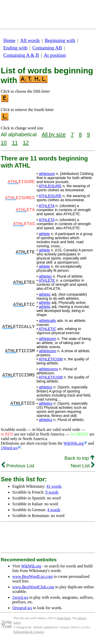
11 (15, 142)
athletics (45, 387)
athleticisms (48, 369)
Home (9, 40)
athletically (47, 321)
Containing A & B (21, 55)
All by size (54, 134)
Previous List (18, 465)
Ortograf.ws (22, 608)
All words (30, 40)
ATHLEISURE (50, 186)
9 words (51, 492)
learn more (64, 618)
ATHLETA (47, 206)
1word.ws (20, 597)
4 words (53, 510)
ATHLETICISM (51, 359)
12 (26, 142)
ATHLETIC (47, 329)
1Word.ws (9, 448)
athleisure (47, 174)
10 (4, 142)
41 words (53, 486)
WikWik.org (73, 443)
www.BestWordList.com (32, 576)
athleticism (47, 339)
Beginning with (60, 40)
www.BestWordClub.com (33, 587)
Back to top (79, 458)
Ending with (15, 47)
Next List (82, 465)
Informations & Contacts (28, 632)
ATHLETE (47, 280)
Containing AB (47, 47)
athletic (45, 294)
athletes (45, 276)
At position (55, 55)
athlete (44, 234)
